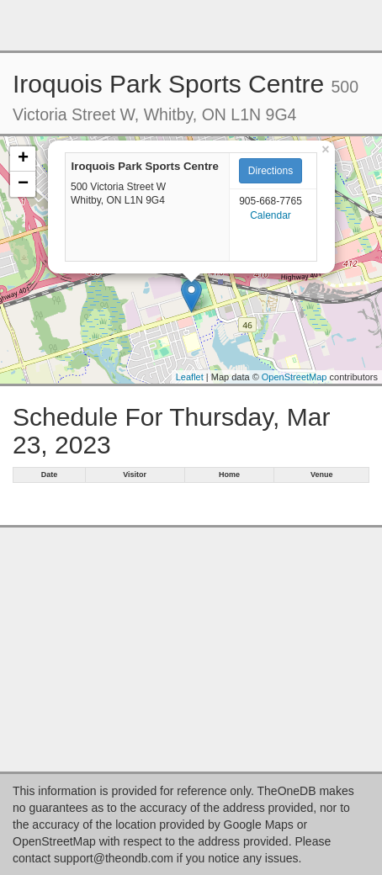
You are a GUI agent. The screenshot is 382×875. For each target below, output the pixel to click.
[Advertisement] (191, 25)
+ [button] (23, 159)
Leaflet (190, 377)
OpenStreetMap (294, 377)
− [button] (23, 184)
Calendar (270, 215)
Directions (270, 171)
